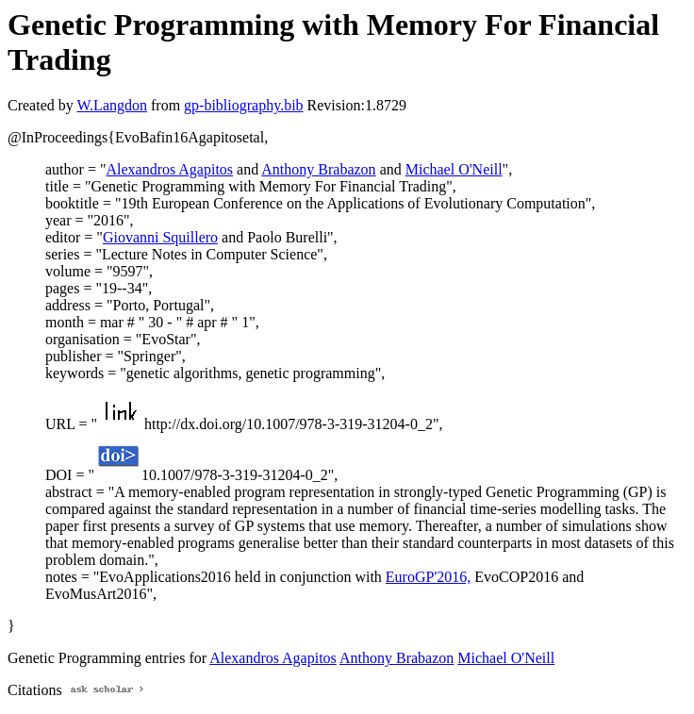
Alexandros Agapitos (169, 169)
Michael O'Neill (454, 169)
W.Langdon (111, 105)
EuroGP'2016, (428, 577)
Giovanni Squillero (160, 237)
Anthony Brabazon (318, 169)
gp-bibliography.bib (244, 105)
